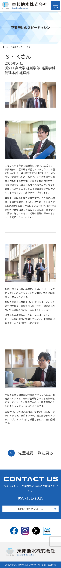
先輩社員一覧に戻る (30, 453)
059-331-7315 (30, 498)
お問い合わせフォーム (31, 509)
